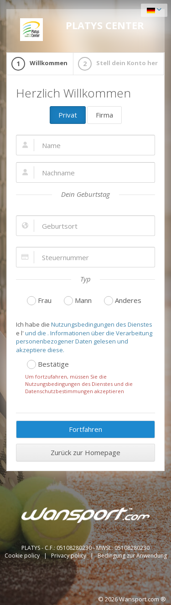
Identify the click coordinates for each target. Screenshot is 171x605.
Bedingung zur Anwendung (132, 555)
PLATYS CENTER (82, 29)
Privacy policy (69, 555)
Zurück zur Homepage (85, 452)
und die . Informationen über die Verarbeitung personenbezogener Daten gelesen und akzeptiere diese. (84, 341)
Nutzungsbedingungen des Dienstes (101, 324)
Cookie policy (23, 555)
